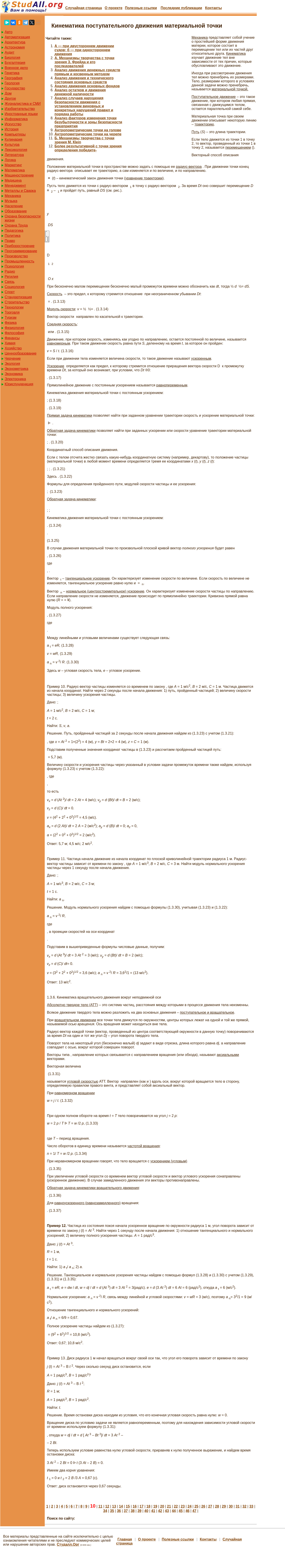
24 (190, 1506)
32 (245, 1506)
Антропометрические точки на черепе (88, 134)
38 (133, 1511)
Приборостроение (19, 246)
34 (105, 1511)
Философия (14, 333)
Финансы (12, 338)
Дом (8, 93)
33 (251, 1506)
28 (217, 1506)
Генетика (12, 73)
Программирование (21, 251)
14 (121, 1506)
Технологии (14, 307)
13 (114, 1506)
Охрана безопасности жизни (22, 218)
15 (128, 1506)
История (11, 129)
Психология (14, 266)
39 (139, 1511)
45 (181, 1511)
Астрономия (15, 47)
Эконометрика (16, 369)
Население (14, 206)
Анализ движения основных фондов (87, 86)
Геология (12, 83)
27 (210, 1506)
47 (194, 1511)
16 (135, 1506)
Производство (16, 256)
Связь (9, 282)
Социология (14, 287)
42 (160, 1511)
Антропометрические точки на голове (88, 130)
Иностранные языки (21, 114)
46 (188, 1511)
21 (169, 1506)
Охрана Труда (16, 225)
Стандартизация (18, 297)
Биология (12, 57)
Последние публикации (181, 8)
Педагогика (14, 230)
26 (203, 1506)
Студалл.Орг (68, 1544)
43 (167, 1511)
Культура (12, 144)
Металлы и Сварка (20, 191)
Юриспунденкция (19, 384)
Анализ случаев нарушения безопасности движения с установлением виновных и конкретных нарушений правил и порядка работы (84, 106)
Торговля (12, 312)
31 (238, 1506)
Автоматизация (17, 37)
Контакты (213, 8)
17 (141, 1506)
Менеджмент (15, 185)
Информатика (16, 119)
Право (10, 241)
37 (126, 1511)
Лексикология (16, 150)
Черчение (13, 358)
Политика (12, 236)
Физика (11, 323)
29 (224, 1506)
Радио (10, 271)
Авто (8, 32)
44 (174, 1511)
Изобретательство (20, 109)
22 (176, 1506)
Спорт (10, 292)
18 (148, 1506)
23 (183, 1506)
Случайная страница (83, 8)
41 (153, 1511)
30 (231, 1506)
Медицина (13, 180)
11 (100, 1506)
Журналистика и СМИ (23, 104)
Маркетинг (13, 165)
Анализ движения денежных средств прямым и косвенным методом (87, 72)
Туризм (10, 317)
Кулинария (13, 139)
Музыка (11, 201)
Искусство (13, 124)
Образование (16, 211)
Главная (124, 1539)
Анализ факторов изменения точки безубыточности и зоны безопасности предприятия (88, 122)
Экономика (14, 374)
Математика (15, 170)
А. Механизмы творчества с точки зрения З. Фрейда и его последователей (84, 62)
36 (119, 1511)
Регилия (11, 276)
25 (196, 1506)
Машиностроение (19, 175)
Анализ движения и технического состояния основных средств (84, 80)
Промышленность (19, 261)
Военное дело (16, 68)
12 (107, 1506)
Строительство (17, 302)
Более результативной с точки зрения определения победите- (88, 148)
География (13, 78)
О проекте (113, 8)
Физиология (14, 328)
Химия (10, 343)
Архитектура (15, 42)
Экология (12, 363)
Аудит (9, 52)
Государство (15, 88)
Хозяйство (13, 348)
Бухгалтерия (15, 63)
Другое (10, 98)
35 (112, 1511)
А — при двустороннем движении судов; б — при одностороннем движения (84, 50)
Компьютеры (15, 134)
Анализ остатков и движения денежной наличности (80, 92)
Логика (10, 160)
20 (162, 1506)
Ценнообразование (20, 353)
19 (155, 1506)
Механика (13, 196)
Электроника (15, 379)
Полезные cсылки (141, 8)
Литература (14, 155)
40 (146, 1511)
